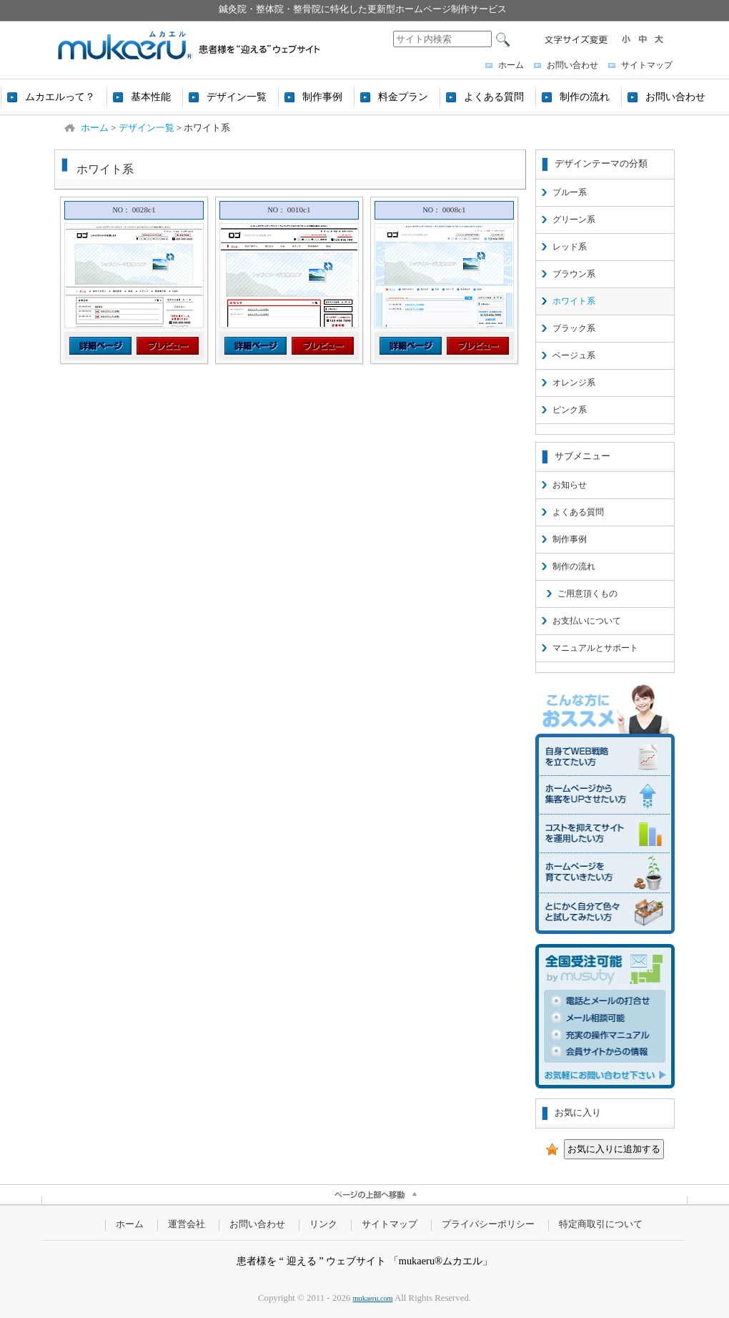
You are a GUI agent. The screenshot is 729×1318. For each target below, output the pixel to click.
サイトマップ (647, 65)
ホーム (511, 65)
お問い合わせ (572, 65)
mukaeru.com (373, 1298)
